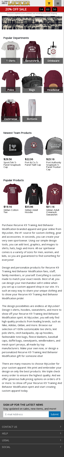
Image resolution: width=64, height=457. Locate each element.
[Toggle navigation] (57, 3)
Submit (55, 414)
